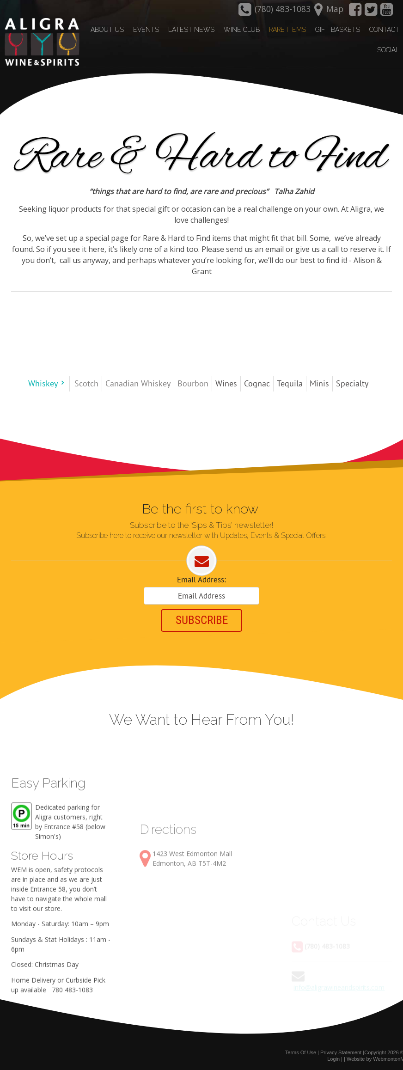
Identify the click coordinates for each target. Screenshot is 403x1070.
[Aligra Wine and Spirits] (39, 42)
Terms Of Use (300, 1050)
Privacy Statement (340, 1050)
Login (333, 1057)
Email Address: (201, 579)
